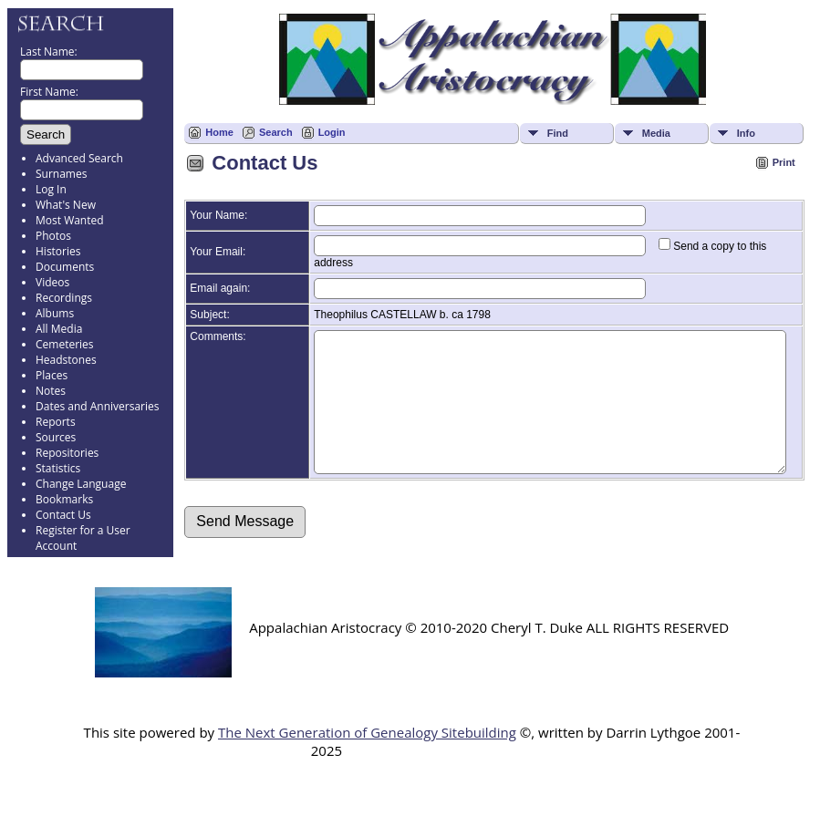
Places (51, 375)
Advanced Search (79, 158)
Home (219, 132)
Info (746, 133)
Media (656, 133)
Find (557, 133)
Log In (51, 189)
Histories (58, 251)
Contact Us (63, 514)
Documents (65, 266)
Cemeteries (65, 344)
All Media (59, 328)
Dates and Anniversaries (97, 406)
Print (784, 162)
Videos (52, 282)
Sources (56, 437)
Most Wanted (70, 220)
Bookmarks (64, 499)
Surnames (61, 173)
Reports (56, 421)
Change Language (81, 483)
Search (276, 132)
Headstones (66, 359)
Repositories (67, 452)
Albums (55, 313)
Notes (51, 390)
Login (332, 132)
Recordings (64, 297)
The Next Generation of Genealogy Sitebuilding (367, 754)
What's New (66, 204)
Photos (53, 235)
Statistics (58, 468)
